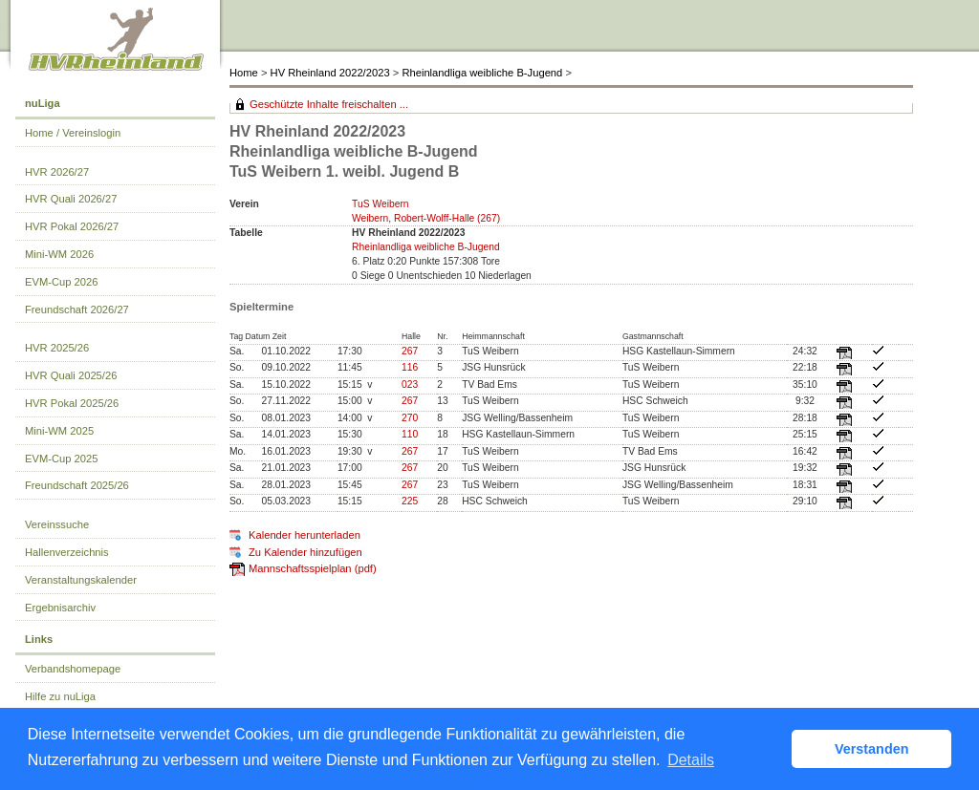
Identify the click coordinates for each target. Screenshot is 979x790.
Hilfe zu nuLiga (60, 696)
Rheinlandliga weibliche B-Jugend (482, 72)
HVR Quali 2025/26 (71, 375)
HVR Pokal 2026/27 (72, 226)
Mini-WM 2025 (59, 431)
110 (410, 434)
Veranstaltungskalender (81, 580)
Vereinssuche (57, 524)
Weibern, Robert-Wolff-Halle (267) (426, 218)
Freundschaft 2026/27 (77, 309)
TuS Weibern (380, 204)
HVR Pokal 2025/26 (72, 403)
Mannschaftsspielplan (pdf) (313, 568)
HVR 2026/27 (57, 172)
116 (410, 367)
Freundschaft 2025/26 (77, 485)
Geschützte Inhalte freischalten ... (329, 104)
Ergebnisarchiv (60, 607)
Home (243, 72)
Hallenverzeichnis (67, 552)
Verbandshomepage (72, 668)
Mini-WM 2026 (59, 254)
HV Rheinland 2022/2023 (330, 72)
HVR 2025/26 (57, 347)
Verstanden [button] (872, 749)
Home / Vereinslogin (72, 133)
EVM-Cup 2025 (61, 458)
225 (410, 501)
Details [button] (690, 760)
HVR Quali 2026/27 (71, 198)
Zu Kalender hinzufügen (305, 552)
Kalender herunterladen (304, 535)
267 (410, 351)
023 (410, 384)
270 (410, 418)
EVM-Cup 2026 (61, 282)
